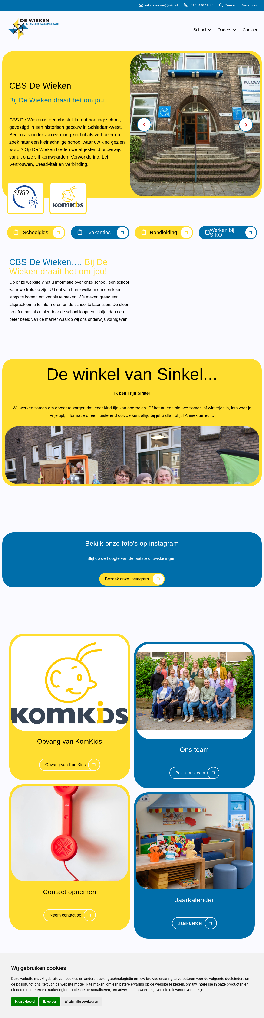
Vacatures (249, 5)
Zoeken (227, 5)
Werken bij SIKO (228, 232)
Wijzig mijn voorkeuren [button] (81, 1001)
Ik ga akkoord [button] (25, 1001)
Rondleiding (164, 232)
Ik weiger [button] (49, 1001)
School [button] (202, 30)
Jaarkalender (197, 924)
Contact (250, 30)
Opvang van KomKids (72, 766)
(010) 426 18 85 (199, 5)
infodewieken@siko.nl (158, 5)
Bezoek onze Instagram (134, 580)
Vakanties (100, 232)
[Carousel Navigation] (195, 125)
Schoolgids (36, 232)
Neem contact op (73, 916)
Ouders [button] (227, 30)
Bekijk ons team (197, 774)
